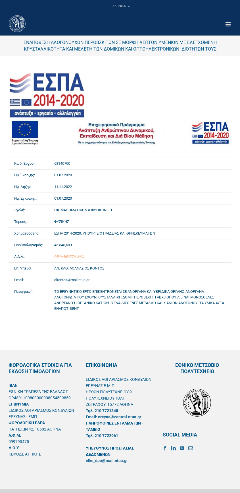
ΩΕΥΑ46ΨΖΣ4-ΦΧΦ (69, 256)
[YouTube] (182, 448)
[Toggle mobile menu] (228, 24)
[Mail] (190, 448)
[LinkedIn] (173, 448)
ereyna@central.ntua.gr (119, 417)
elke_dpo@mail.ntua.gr (107, 460)
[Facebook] (165, 448)
